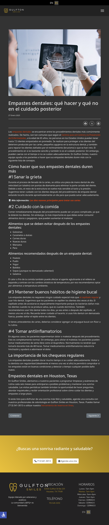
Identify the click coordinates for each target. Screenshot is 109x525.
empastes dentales (21, 131)
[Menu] (102, 11)
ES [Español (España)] (56, 2)
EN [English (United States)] (51, 2)
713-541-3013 (43, 461)
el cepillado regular (89, 297)
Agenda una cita (67, 461)
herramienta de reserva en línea (57, 405)
